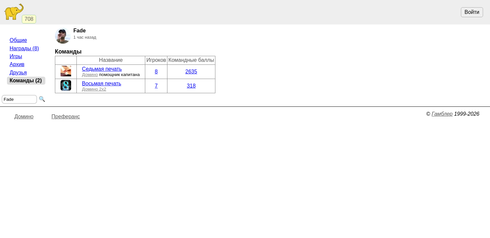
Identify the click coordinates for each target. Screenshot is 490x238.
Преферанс (66, 116)
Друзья (18, 72)
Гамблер (442, 114)
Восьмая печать (101, 83)
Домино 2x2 (94, 89)
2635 (191, 71)
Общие (18, 40)
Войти (472, 12)
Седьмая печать (102, 69)
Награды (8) (24, 48)
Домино (90, 74)
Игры (16, 56)
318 (191, 86)
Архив (17, 64)
